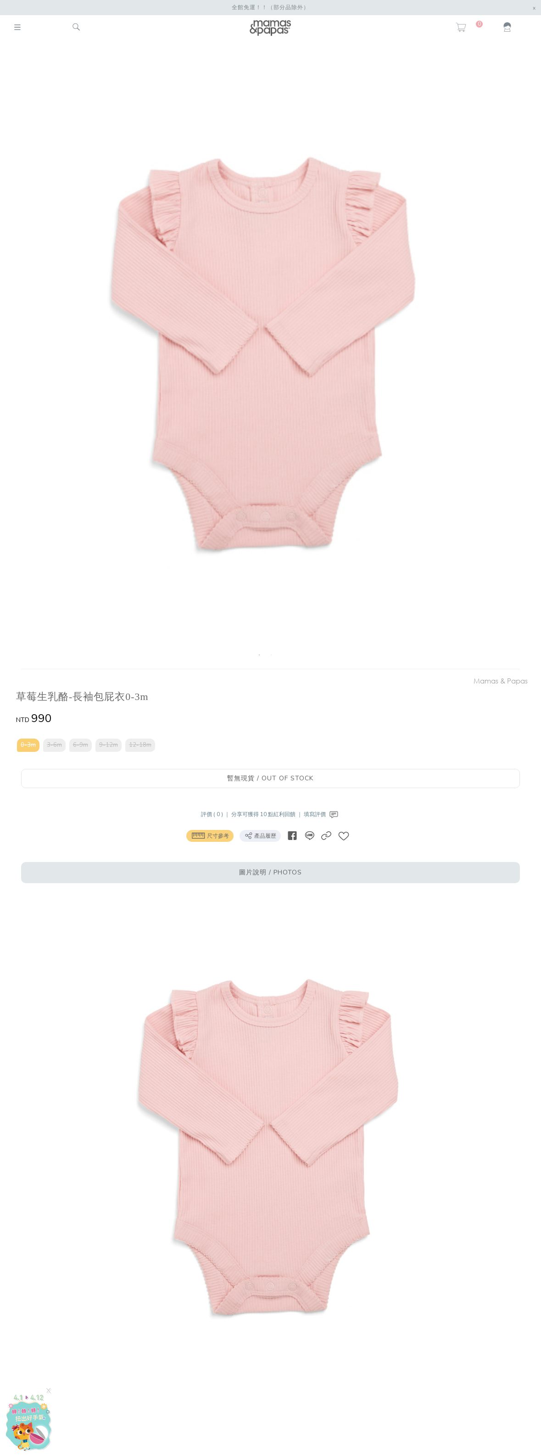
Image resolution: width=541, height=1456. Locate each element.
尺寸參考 (210, 835)
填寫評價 (322, 814)
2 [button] (271, 655)
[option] (265, 356)
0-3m (28, 745)
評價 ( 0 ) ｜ (216, 814)
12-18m (140, 745)
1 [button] (259, 655)
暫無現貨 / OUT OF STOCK (270, 778)
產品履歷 (260, 835)
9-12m (108, 745)
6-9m (80, 745)
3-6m (54, 745)
